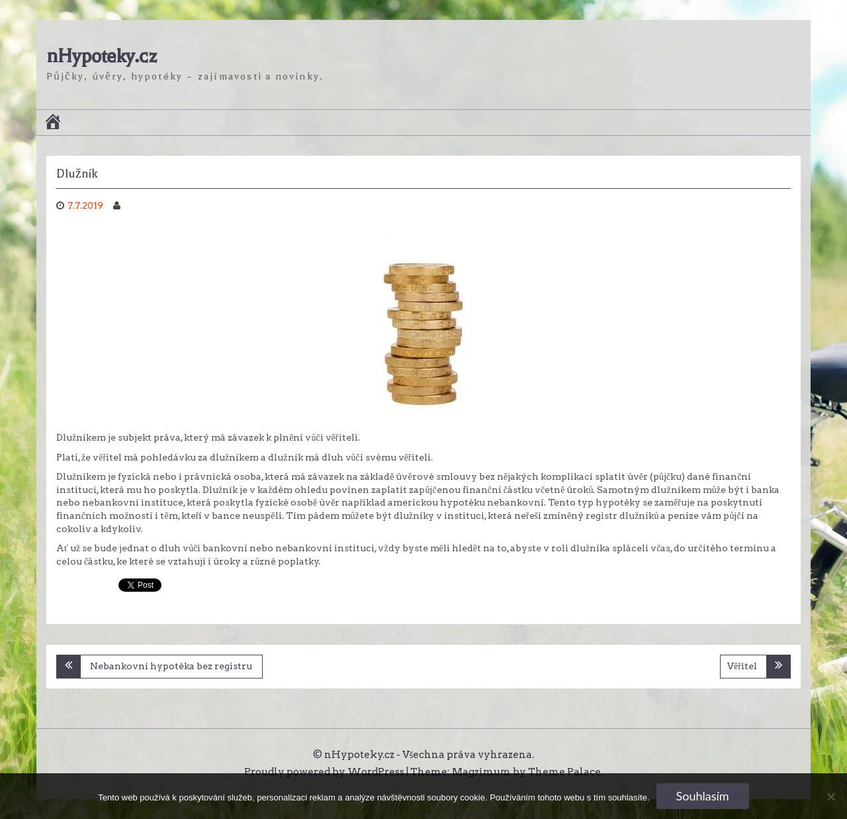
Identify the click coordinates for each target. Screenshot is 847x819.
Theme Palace (564, 772)
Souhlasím (702, 796)
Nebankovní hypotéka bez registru (171, 666)
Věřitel (742, 666)
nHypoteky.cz (101, 56)
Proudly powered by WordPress (324, 772)
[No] (830, 796)
